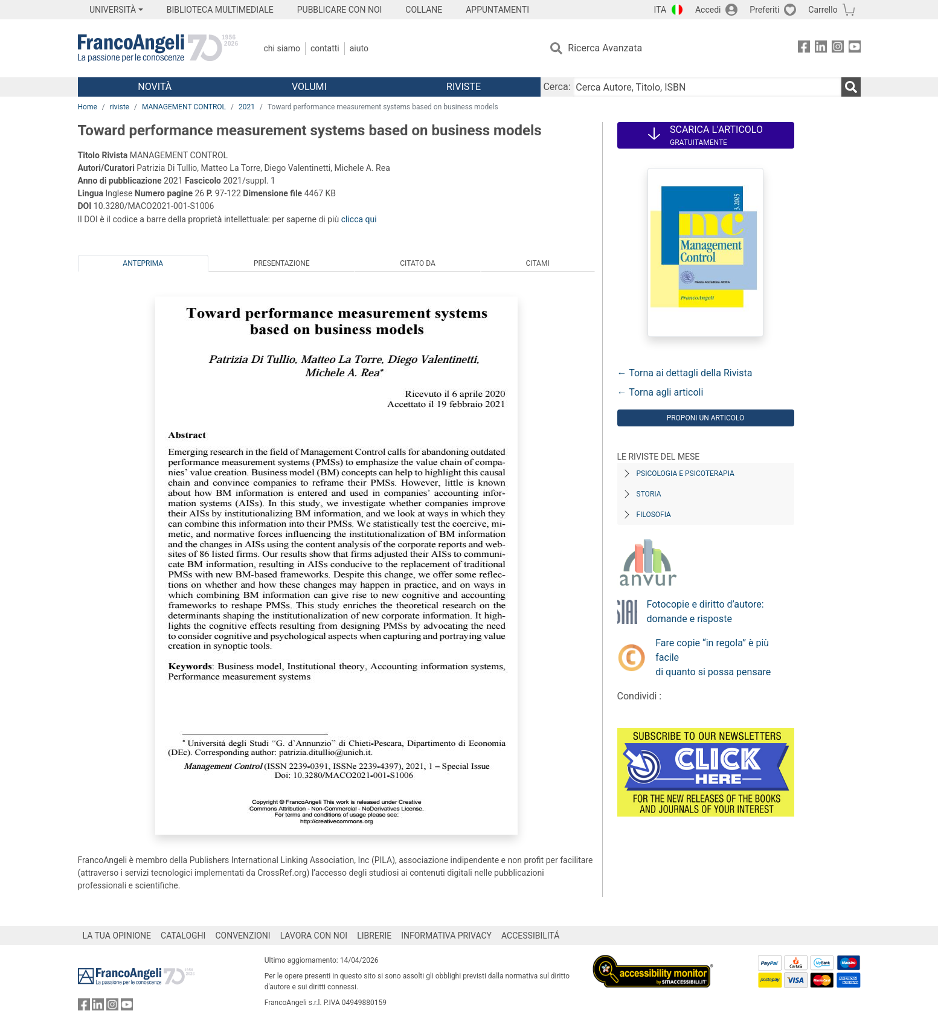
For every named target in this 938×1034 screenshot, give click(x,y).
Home (87, 107)
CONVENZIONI (242, 935)
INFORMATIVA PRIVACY (446, 935)
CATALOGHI (183, 935)
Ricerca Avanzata (605, 48)
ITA (660, 9)
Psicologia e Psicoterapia (685, 473)
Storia (649, 494)
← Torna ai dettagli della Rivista (685, 373)
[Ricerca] (851, 87)
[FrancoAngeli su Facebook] (804, 48)
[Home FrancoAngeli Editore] (158, 48)
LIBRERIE (374, 935)
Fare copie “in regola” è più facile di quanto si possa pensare (713, 657)
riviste (119, 107)
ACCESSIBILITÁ (530, 935)
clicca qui (359, 219)
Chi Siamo (282, 48)
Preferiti (764, 9)
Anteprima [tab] (143, 263)
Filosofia (654, 514)
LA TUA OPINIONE (117, 935)
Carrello (822, 9)
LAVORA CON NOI (314, 935)
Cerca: (556, 86)
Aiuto (359, 48)
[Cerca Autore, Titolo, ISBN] (707, 87)
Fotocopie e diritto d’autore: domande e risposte (705, 612)
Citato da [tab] (417, 263)
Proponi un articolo (706, 418)
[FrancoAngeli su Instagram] (838, 48)
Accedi (708, 9)
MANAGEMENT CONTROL (184, 107)
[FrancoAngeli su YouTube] (855, 48)
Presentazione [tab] (282, 263)
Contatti (324, 48)
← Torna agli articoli (660, 392)
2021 (247, 107)
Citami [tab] (537, 263)
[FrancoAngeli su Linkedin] (821, 48)
